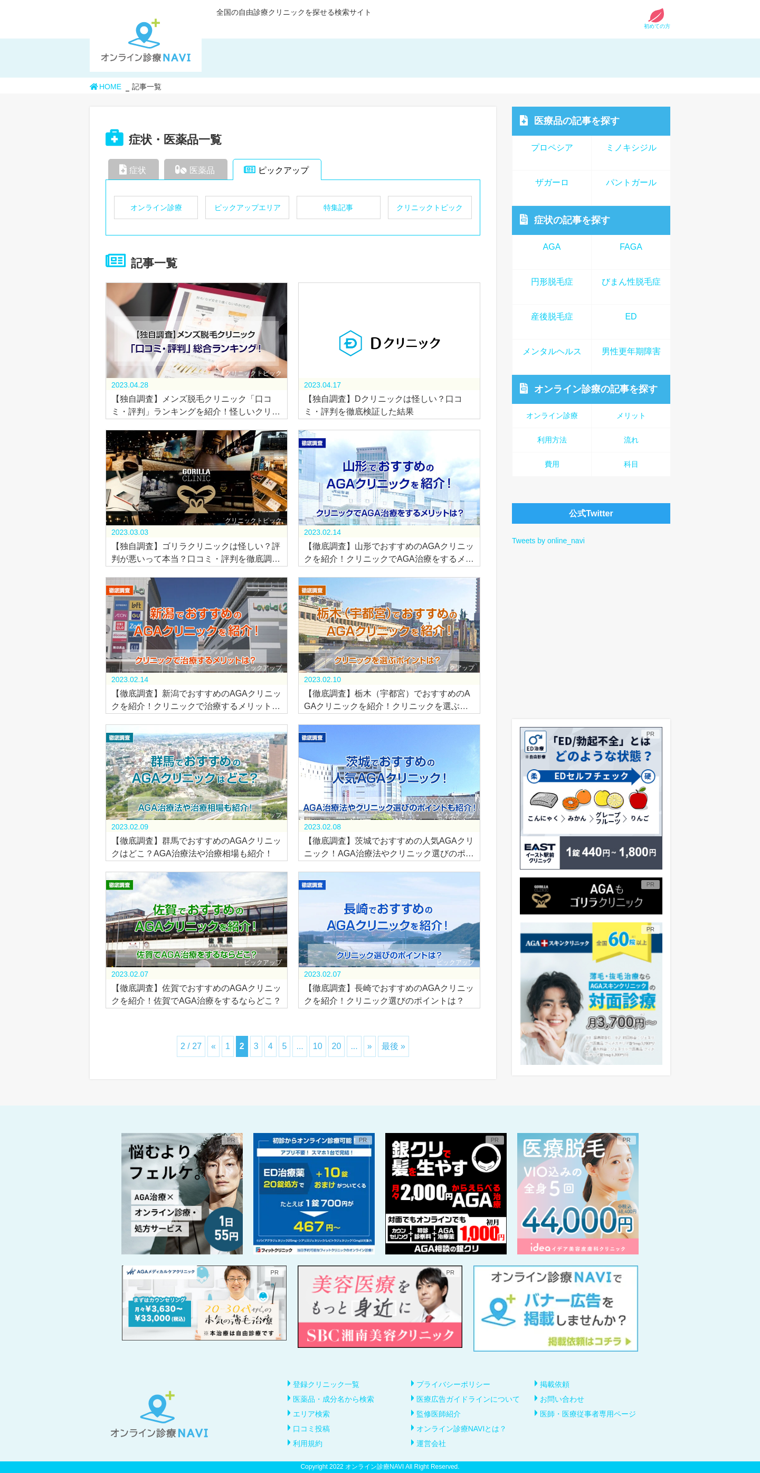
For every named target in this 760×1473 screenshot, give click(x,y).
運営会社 (431, 1443)
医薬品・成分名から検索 (333, 1399)
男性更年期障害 (631, 351)
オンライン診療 (156, 207)
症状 (132, 169)
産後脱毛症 (552, 316)
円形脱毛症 (552, 281)
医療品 (570, 120)
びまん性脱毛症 (631, 281)
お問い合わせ (562, 1399)
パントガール (631, 182)
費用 (552, 464)
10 (317, 1046)
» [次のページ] (369, 1046)
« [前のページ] (213, 1046)
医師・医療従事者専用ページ (588, 1414)
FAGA (631, 246)
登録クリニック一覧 (326, 1384)
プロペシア (552, 147)
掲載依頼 (554, 1384)
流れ (631, 440)
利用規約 (307, 1443)
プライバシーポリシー (453, 1384)
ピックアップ (276, 169)
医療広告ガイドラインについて (468, 1399)
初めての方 (657, 23)
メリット (631, 415)
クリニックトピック (429, 207)
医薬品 (195, 169)
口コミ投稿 (311, 1428)
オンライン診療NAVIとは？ (461, 1428)
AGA (552, 246)
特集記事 (338, 207)
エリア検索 (311, 1414)
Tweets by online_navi (548, 540)
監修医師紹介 (438, 1414)
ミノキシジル (631, 147)
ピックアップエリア (247, 207)
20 (336, 1046)
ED (630, 316)
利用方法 (552, 440)
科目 (631, 464)
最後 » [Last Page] (393, 1046)
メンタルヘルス (552, 351)
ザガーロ (552, 182)
